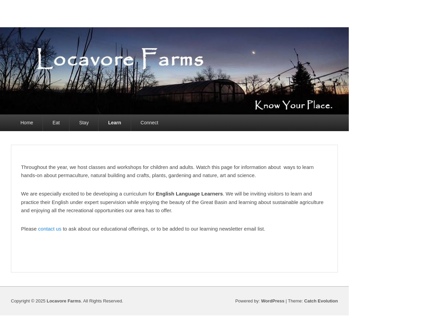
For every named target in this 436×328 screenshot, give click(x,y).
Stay (84, 122)
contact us (49, 229)
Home (26, 122)
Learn (114, 122)
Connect (149, 122)
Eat (56, 122)
